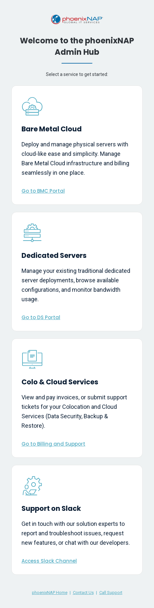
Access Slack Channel (49, 560)
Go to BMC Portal (43, 190)
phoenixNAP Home (49, 592)
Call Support (110, 592)
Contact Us (83, 592)
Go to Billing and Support (53, 443)
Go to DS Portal (40, 317)
